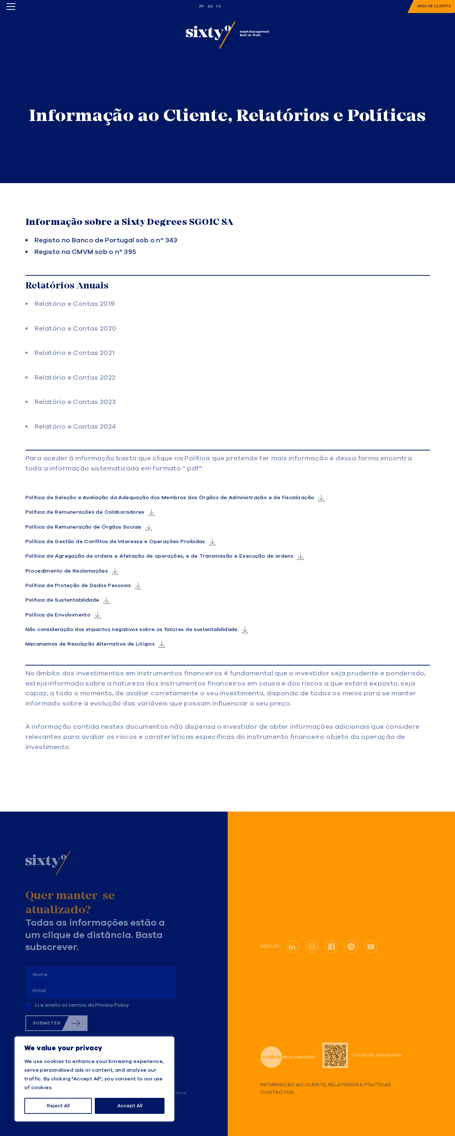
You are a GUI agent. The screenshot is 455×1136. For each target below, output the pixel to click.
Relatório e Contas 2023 (75, 402)
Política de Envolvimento (58, 615)
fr (218, 6)
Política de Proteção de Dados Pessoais (78, 586)
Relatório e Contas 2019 (74, 304)
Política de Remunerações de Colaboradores (85, 512)
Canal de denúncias (362, 1055)
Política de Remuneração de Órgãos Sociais (83, 527)
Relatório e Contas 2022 (75, 378)
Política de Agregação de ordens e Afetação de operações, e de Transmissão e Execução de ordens (159, 556)
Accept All (129, 1106)
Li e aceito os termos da (82, 1005)
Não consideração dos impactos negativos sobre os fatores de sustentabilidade (131, 630)
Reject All (58, 1106)
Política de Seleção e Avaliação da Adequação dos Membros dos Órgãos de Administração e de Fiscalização (169, 498)
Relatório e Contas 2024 (75, 427)
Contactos (277, 1092)
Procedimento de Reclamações (66, 571)
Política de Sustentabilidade (62, 600)
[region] (94, 1078)
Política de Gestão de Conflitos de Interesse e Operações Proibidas (115, 542)
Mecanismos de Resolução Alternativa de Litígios (90, 644)
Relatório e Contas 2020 (75, 329)
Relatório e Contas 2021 (74, 353)
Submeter (47, 1023)
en (210, 6)
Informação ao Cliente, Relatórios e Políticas (325, 1085)
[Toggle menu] (11, 6)
